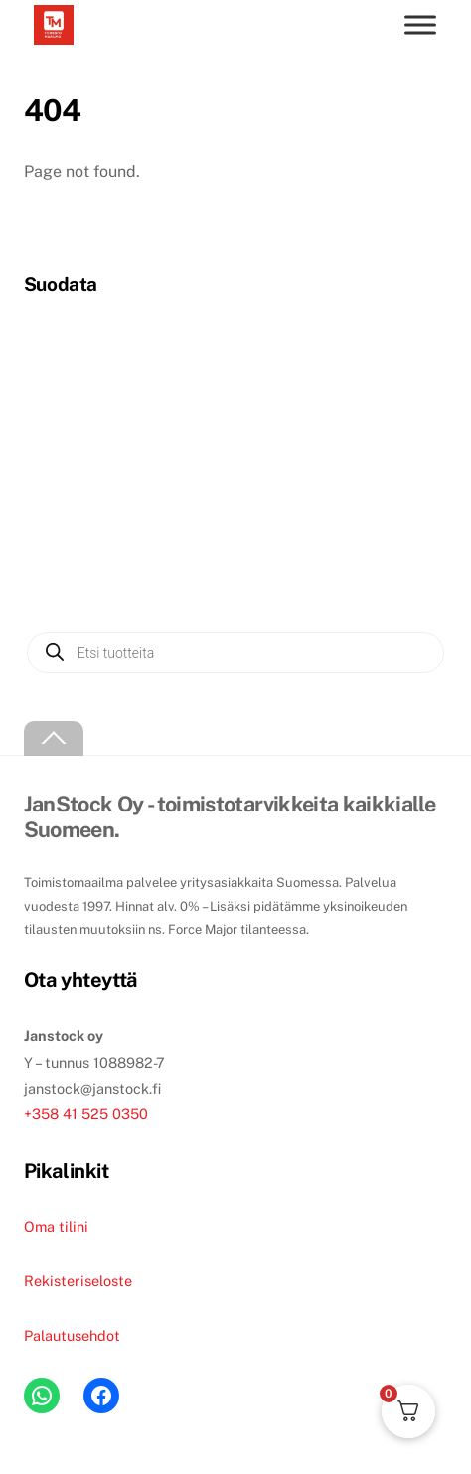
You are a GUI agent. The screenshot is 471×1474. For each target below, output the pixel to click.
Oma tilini (56, 1226)
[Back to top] (53, 738)
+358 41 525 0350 (86, 1114)
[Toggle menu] (420, 24)
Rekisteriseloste (78, 1280)
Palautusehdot (72, 1335)
